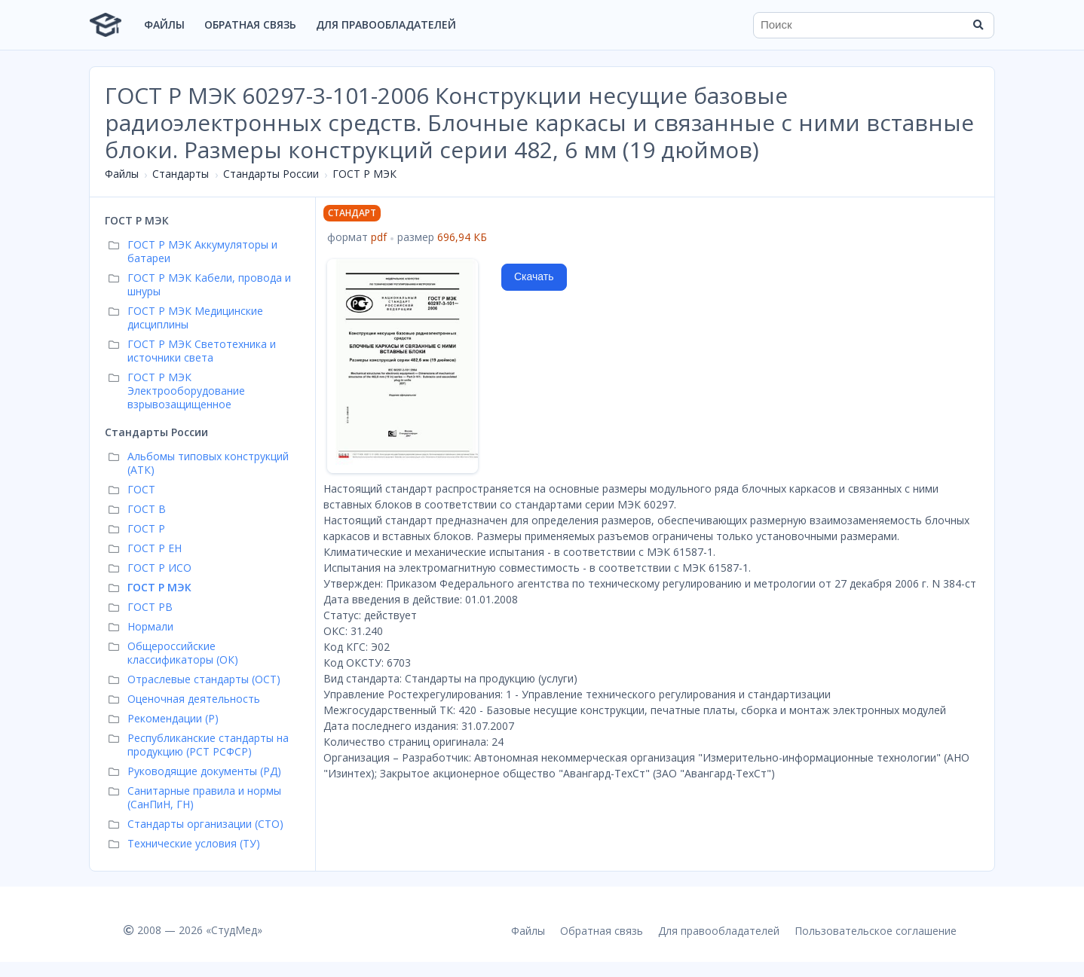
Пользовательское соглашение (876, 931)
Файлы (164, 24)
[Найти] (977, 24)
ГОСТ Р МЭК (364, 173)
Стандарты (180, 173)
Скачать (534, 276)
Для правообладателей (386, 24)
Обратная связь (250, 24)
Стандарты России (271, 173)
